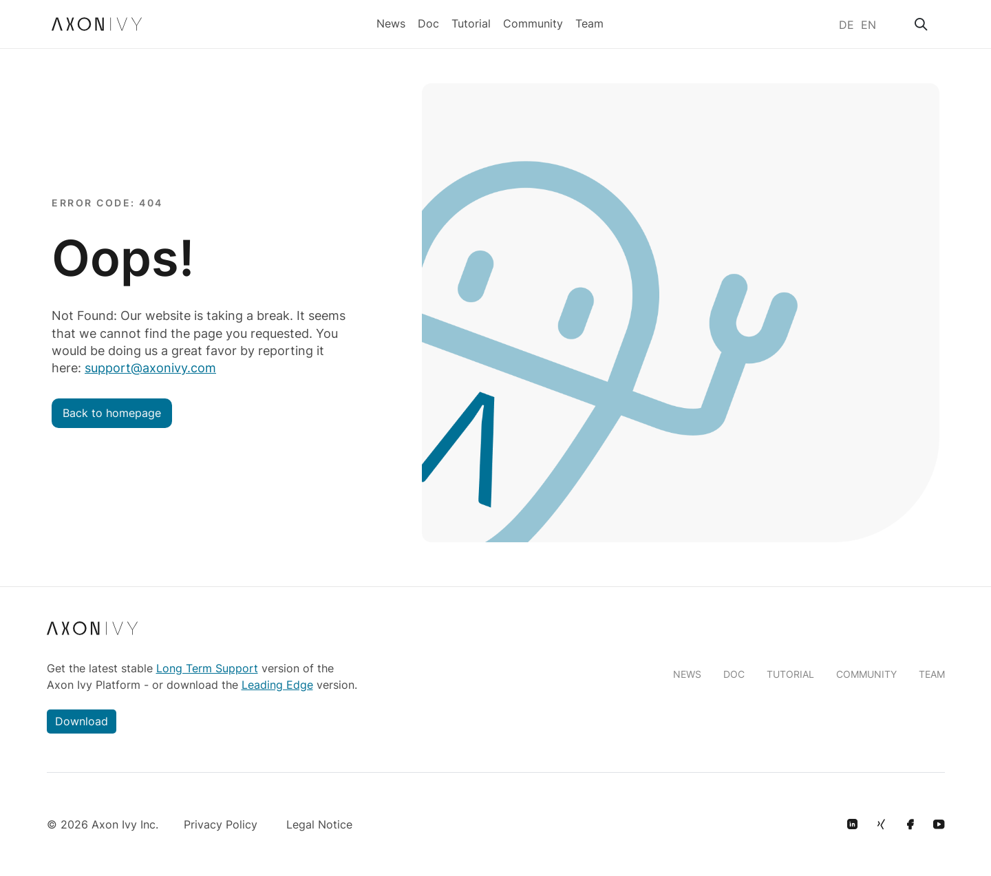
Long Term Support (207, 668)
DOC (734, 674)
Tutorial (471, 22)
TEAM (932, 674)
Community (533, 22)
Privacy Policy (220, 824)
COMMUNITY (866, 674)
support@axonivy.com (150, 368)
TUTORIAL (790, 674)
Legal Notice (319, 824)
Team (589, 22)
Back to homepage (112, 413)
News (390, 22)
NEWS (687, 674)
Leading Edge (277, 685)
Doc (428, 22)
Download (81, 721)
